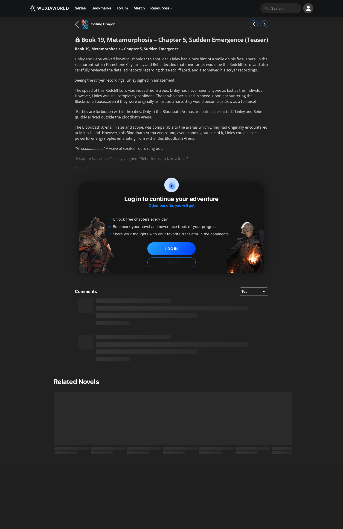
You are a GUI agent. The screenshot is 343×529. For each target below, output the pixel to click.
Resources (161, 8)
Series (80, 8)
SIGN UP (171, 262)
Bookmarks (101, 8)
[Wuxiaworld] (49, 8)
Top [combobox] (244, 291)
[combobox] (285, 8)
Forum (122, 8)
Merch (139, 8)
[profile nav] (308, 8)
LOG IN (171, 248)
